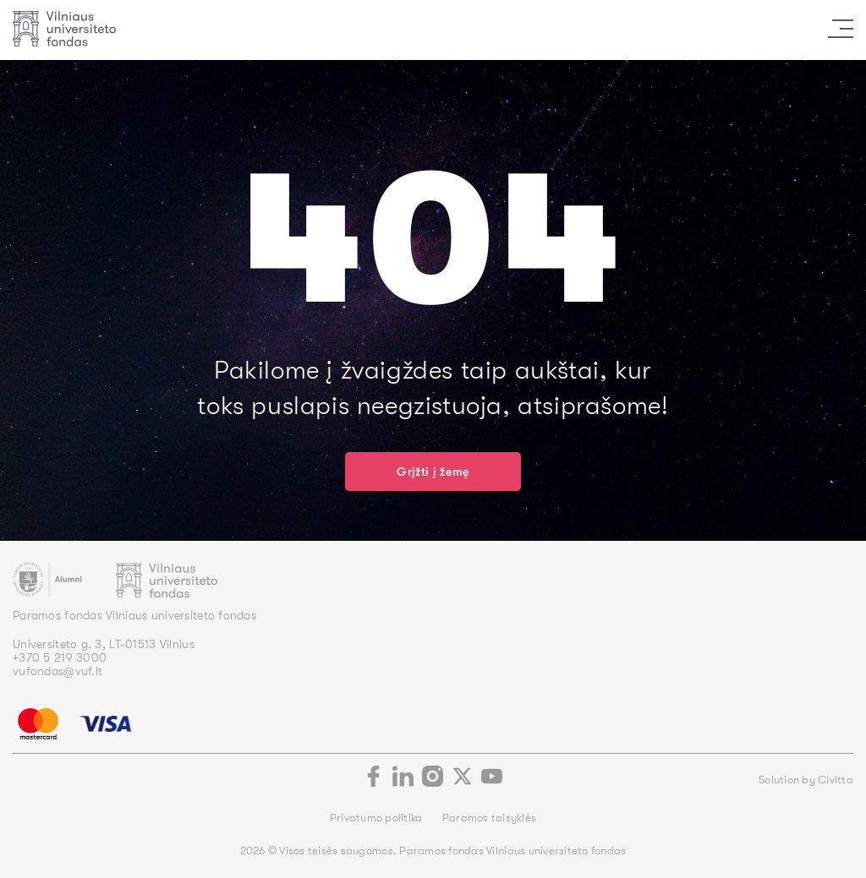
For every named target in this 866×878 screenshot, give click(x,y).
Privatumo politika (377, 817)
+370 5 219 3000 (60, 657)
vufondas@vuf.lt (57, 671)
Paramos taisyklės (489, 817)
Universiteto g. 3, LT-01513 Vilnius (104, 644)
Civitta (835, 779)
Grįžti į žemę (433, 471)
